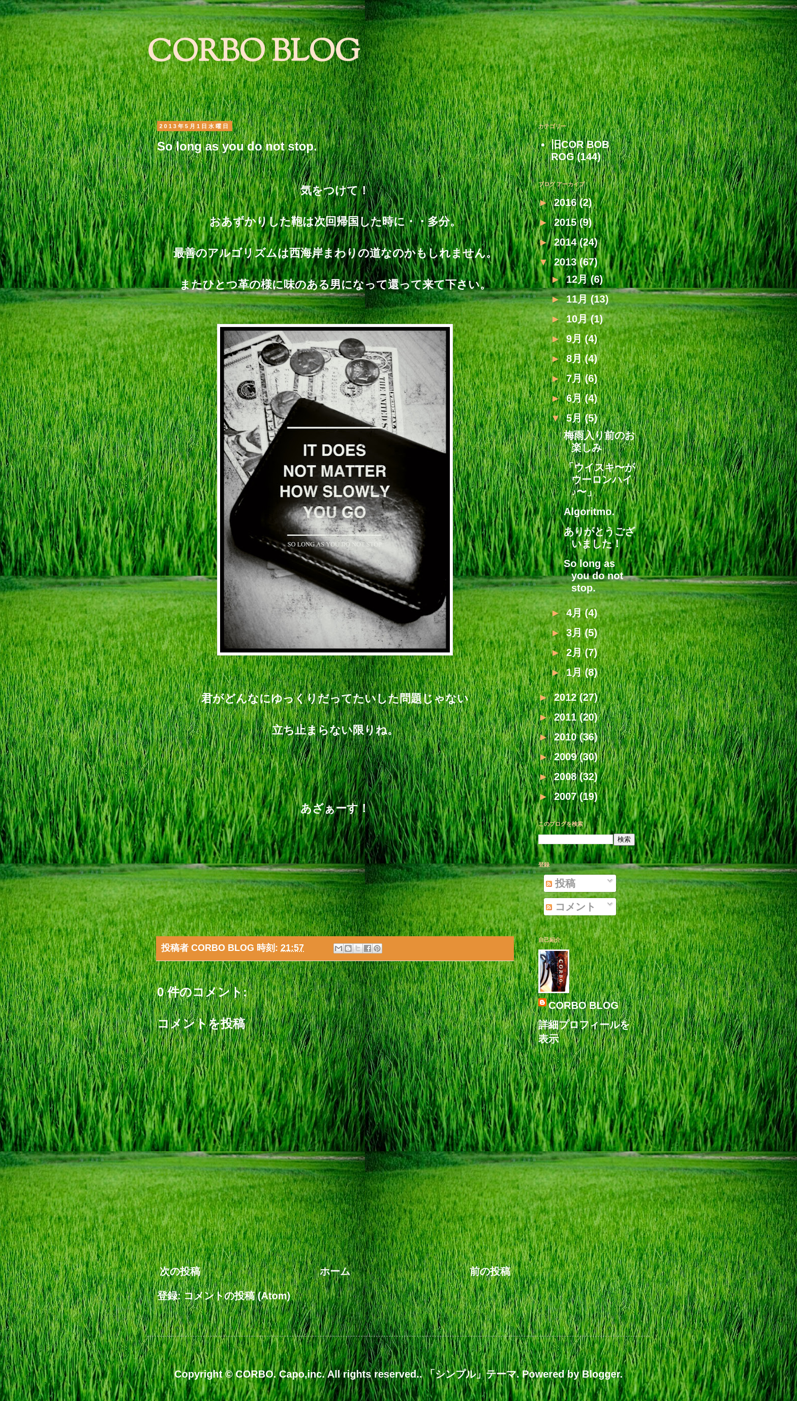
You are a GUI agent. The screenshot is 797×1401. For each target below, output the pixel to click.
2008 (566, 776)
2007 (566, 796)
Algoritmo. (589, 511)
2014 (566, 242)
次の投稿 (180, 1271)
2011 (566, 717)
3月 (575, 632)
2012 (566, 697)
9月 (575, 338)
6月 (575, 398)
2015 (566, 222)
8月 (575, 358)
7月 (575, 378)
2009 (566, 756)
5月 (575, 418)
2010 (566, 736)
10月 (578, 318)
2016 (566, 202)
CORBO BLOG (253, 54)
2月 (575, 652)
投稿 (560, 883)
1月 (575, 672)
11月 (578, 299)
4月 (575, 612)
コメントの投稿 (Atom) (236, 1295)
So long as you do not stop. (593, 575)
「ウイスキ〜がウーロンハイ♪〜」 (599, 479)
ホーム (335, 1271)
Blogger (601, 1374)
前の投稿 (490, 1271)
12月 (578, 279)
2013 (566, 261)
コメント (571, 906)
